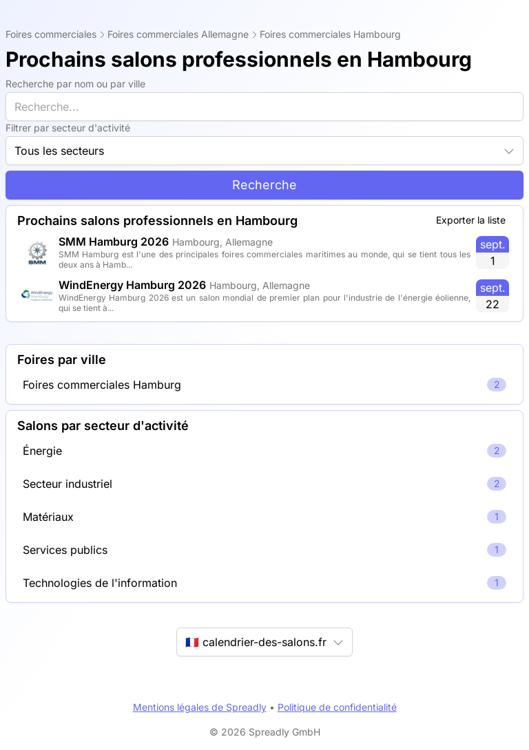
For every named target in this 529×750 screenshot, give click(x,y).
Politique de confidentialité (337, 707)
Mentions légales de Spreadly (200, 707)
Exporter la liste (471, 220)
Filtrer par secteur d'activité (68, 127)
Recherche (264, 185)
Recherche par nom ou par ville (75, 83)
